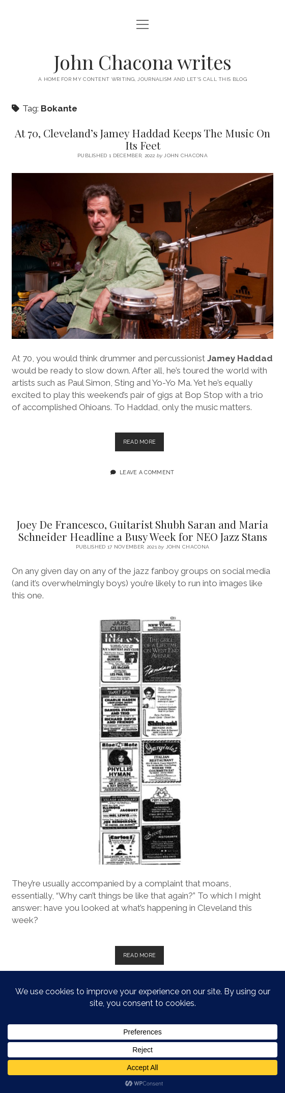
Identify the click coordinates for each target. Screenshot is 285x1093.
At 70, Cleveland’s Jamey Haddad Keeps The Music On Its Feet (142, 139)
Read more (143, 444)
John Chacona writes (143, 62)
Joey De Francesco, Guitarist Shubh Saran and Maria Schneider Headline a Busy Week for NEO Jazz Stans (142, 530)
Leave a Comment (147, 472)
